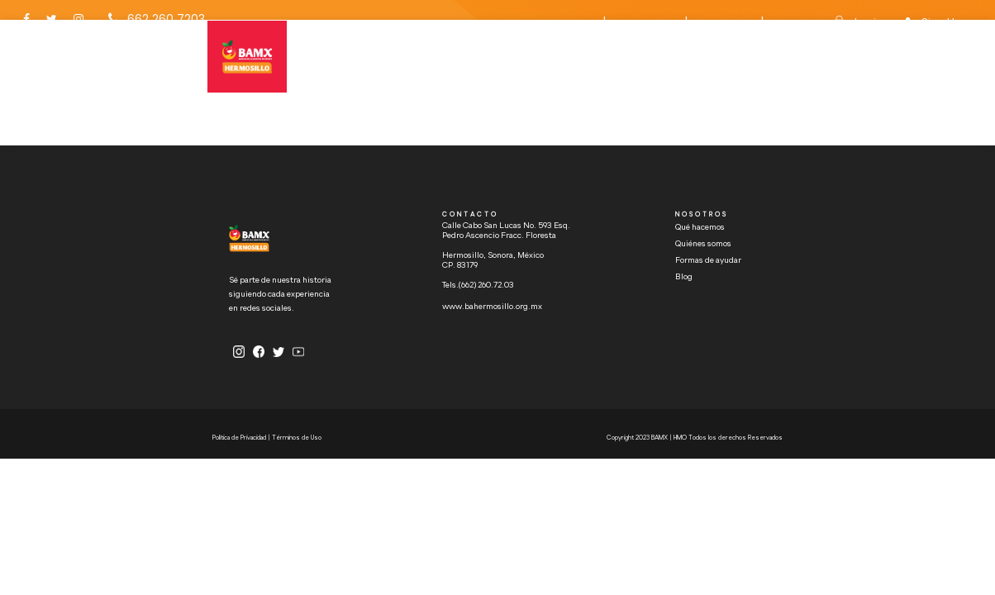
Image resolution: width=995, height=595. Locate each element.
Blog (684, 277)
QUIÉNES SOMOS (373, 97)
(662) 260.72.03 (486, 285)
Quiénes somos (703, 244)
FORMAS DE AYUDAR (465, 97)
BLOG (352, 124)
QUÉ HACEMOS (415, 69)
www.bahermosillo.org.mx (492, 306)
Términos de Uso (296, 438)
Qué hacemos (700, 227)
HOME (353, 69)
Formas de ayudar (708, 260)
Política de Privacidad (240, 438)
